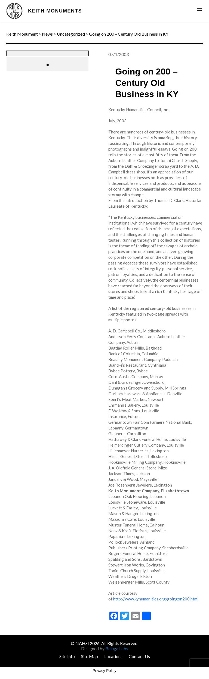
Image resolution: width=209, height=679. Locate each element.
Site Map (89, 656)
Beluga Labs (116, 648)
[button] (48, 65)
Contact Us (139, 656)
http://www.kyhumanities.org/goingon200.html (155, 598)
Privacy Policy (104, 670)
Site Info (67, 656)
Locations (113, 656)
